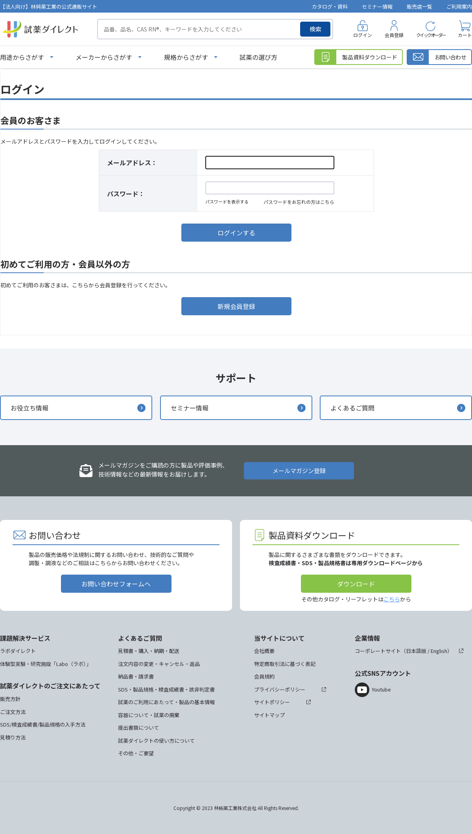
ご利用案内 (459, 6)
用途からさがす (22, 57)
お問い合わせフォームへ (116, 583)
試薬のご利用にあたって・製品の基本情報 (166, 702)
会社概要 (264, 651)
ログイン (362, 34)
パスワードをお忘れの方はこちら (299, 201)
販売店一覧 (419, 6)
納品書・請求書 (136, 676)
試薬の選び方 (258, 57)
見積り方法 (13, 737)
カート (465, 34)
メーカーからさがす (104, 57)
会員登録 (394, 34)
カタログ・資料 (330, 6)
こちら (392, 599)
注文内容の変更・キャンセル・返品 (159, 664)
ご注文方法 (13, 712)
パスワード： (126, 193)
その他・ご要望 (136, 753)
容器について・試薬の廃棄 (148, 715)
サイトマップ (269, 715)
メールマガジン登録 (299, 470)
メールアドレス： (132, 162)
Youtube (381, 689)
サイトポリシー (272, 702)
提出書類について (138, 727)
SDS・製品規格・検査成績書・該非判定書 (166, 689)
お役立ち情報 (29, 407)
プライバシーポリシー (279, 689)
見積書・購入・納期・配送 (148, 651)
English (439, 651)
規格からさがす (186, 57)
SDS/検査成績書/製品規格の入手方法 (42, 724)
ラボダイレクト (18, 651)
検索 (315, 29)
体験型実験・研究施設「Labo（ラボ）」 (45, 664)
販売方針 (10, 699)
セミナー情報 (377, 6)
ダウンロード (356, 583)
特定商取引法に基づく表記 (284, 664)
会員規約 (264, 676)
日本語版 (416, 651)
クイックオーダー (430, 34)
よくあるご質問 (352, 407)
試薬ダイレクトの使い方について (156, 740)
